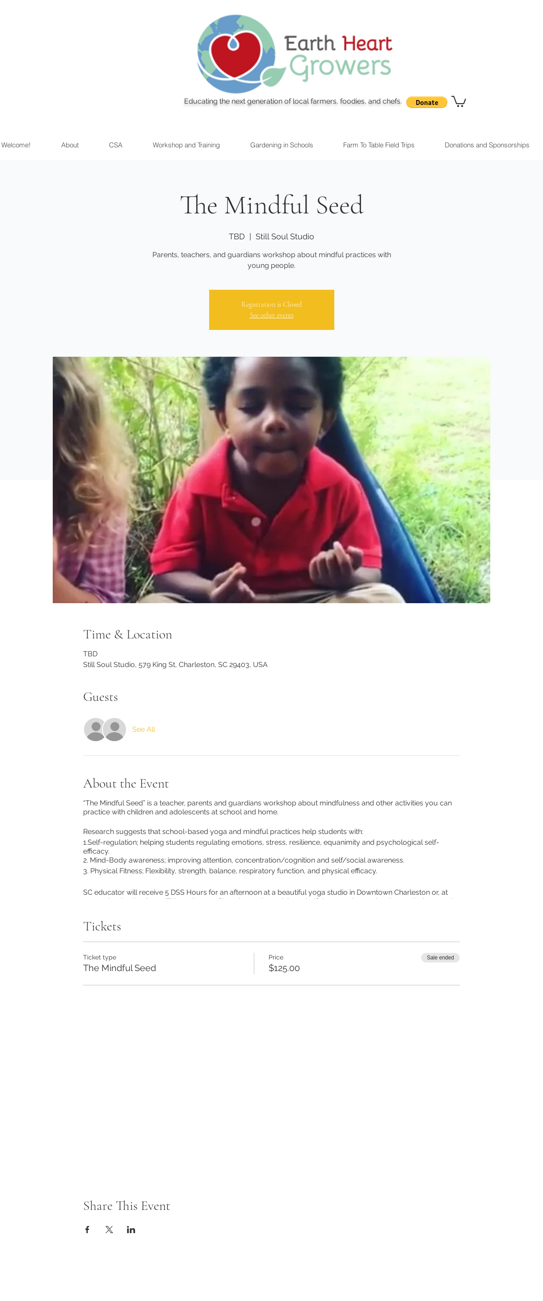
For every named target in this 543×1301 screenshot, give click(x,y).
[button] (426, 102)
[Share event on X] (109, 1229)
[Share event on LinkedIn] (131, 1229)
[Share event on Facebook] (87, 1229)
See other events (272, 315)
